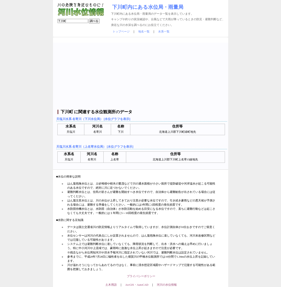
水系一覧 (164, 31)
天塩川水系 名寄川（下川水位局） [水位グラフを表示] (93, 119)
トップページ (121, 31)
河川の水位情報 (167, 284)
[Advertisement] (141, 73)
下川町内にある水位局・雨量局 (147, 7)
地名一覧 (144, 31)
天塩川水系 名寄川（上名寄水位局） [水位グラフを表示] (94, 146)
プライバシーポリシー (141, 276)
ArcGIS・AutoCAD (136, 284)
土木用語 (111, 284)
